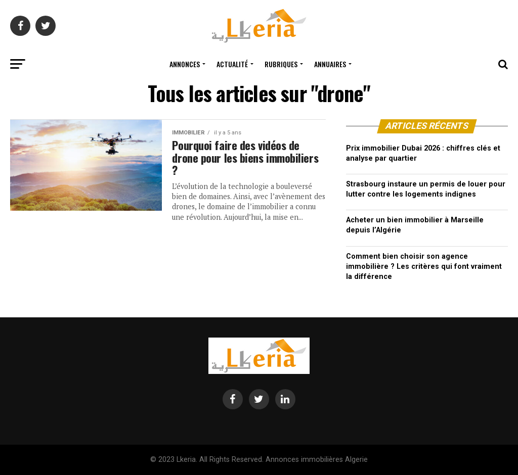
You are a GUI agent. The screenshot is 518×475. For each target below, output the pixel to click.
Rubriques (281, 64)
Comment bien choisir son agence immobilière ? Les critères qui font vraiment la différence (424, 266)
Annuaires (330, 64)
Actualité (232, 64)
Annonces (184, 64)
